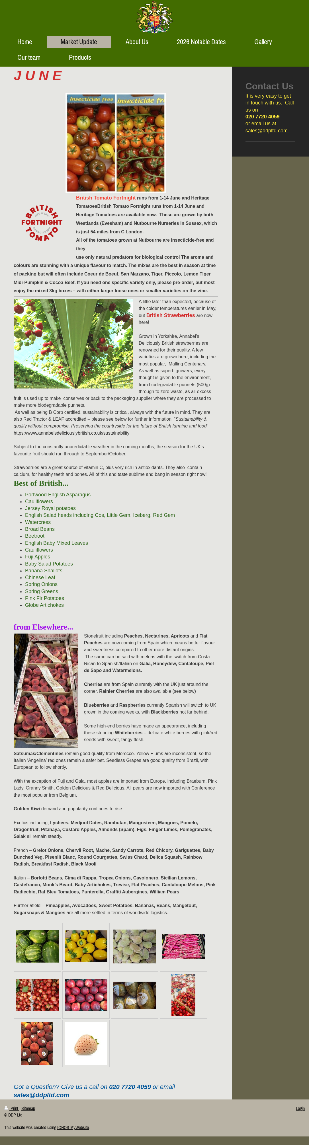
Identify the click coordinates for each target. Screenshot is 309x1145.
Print (11, 1108)
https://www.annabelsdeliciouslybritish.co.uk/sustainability (71, 433)
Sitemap (28, 1108)
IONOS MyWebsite (73, 1127)
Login (300, 1108)
